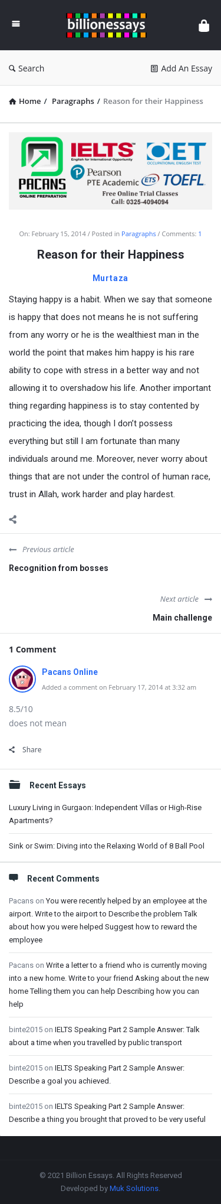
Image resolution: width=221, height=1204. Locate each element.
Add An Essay (181, 68)
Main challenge (182, 617)
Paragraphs (138, 233)
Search (26, 68)
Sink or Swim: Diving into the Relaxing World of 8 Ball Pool (106, 845)
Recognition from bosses (58, 568)
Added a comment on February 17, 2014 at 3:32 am (119, 687)
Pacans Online (70, 672)
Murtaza (111, 278)
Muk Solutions (134, 1188)
